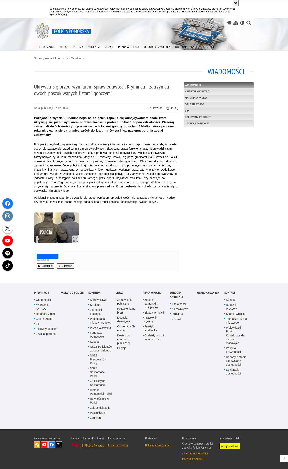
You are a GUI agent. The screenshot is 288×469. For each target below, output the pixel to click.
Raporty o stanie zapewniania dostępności (236, 360)
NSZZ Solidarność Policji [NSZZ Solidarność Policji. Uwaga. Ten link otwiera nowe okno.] (97, 372)
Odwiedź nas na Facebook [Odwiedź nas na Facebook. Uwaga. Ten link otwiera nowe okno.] (51, 444)
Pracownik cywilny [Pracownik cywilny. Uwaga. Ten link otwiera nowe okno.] (150, 319)
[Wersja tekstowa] (242, 22)
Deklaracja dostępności (233, 371)
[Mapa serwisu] (235, 22)
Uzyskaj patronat (197, 123)
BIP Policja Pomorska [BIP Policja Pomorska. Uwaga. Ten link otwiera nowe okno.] (93, 445)
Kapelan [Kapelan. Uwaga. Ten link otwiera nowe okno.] (95, 341)
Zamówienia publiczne (124, 301)
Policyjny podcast (198, 117)
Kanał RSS (37, 444)
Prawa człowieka (100, 327)
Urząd (120, 293)
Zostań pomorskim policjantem (151, 303)
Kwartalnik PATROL (198, 91)
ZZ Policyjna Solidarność (97, 382)
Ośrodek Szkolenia (176, 295)
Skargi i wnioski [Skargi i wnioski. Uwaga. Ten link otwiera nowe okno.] (235, 313)
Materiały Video (196, 98)
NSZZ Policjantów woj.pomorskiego (101, 348)
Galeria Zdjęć (194, 104)
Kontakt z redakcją (118, 445)
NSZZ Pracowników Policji (98, 359)
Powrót (155, 108)
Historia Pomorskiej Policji (101, 391)
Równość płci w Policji (99, 400)
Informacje (61, 58)
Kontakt (176, 319)
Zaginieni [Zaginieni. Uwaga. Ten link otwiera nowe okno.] (95, 417)
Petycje (121, 348)
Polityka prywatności (233, 349)
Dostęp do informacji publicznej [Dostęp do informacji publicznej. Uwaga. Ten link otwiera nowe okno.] (123, 339)
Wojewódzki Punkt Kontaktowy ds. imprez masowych (235, 335)
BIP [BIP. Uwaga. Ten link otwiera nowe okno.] (187, 110)
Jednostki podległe (96, 311)
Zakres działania (100, 407)
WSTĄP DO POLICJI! (72, 293)
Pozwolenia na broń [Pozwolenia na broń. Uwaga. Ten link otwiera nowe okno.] (126, 310)
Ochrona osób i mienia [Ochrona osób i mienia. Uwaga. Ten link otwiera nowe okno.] (126, 328)
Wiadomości (79, 58)
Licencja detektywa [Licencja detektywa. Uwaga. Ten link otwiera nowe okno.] (123, 319)
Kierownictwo (98, 299)
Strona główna (43, 58)
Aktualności (179, 304)
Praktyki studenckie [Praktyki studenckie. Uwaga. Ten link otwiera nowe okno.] (151, 328)
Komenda (94, 293)
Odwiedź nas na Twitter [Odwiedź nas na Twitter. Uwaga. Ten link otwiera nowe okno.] (59, 444)
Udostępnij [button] (45, 266)
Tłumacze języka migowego (236, 320)
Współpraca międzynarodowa (100, 320)
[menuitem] (47, 46)
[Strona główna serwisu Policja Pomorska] (229, 22)
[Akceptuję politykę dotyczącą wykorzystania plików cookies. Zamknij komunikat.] (236, 3)
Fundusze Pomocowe (97, 334)
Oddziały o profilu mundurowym (155, 337)
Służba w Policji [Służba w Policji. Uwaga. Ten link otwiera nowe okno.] (154, 312)
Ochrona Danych (208, 293)
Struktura (95, 304)
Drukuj (172, 108)
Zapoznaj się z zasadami (195, 453)
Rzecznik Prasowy (231, 306)
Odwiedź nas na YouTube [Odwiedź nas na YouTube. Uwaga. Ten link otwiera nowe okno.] (44, 444)
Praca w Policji (152, 293)
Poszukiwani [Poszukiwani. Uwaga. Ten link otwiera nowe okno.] (98, 412)
